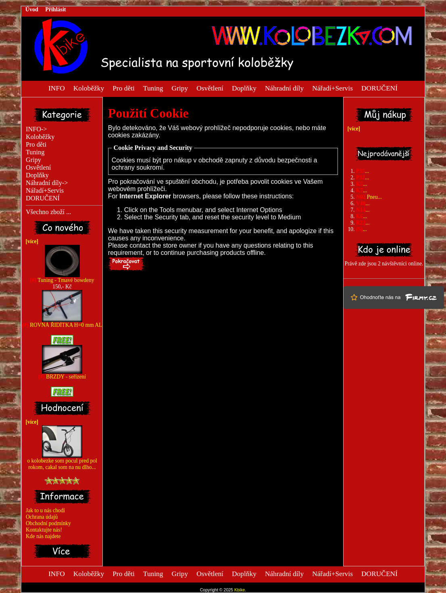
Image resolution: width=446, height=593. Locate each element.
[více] (30, 241)
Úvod (31, 9)
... (362, 171)
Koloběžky (88, 88)
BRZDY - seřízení (62, 374)
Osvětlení (209, 88)
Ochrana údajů (42, 517)
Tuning (153, 88)
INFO (56, 88)
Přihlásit (55, 9)
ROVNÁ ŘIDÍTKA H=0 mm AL (62, 322)
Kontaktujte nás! (44, 530)
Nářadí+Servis (332, 88)
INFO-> (36, 129)
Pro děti (124, 88)
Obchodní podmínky (48, 523)
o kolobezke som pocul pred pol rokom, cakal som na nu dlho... (62, 461)
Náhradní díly (284, 88)
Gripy (180, 88)
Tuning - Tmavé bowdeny (62, 277)
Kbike (239, 589)
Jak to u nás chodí (45, 510)
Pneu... (369, 197)
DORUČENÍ (379, 88)
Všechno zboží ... (48, 212)
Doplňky (244, 88)
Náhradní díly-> (47, 183)
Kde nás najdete (43, 536)
